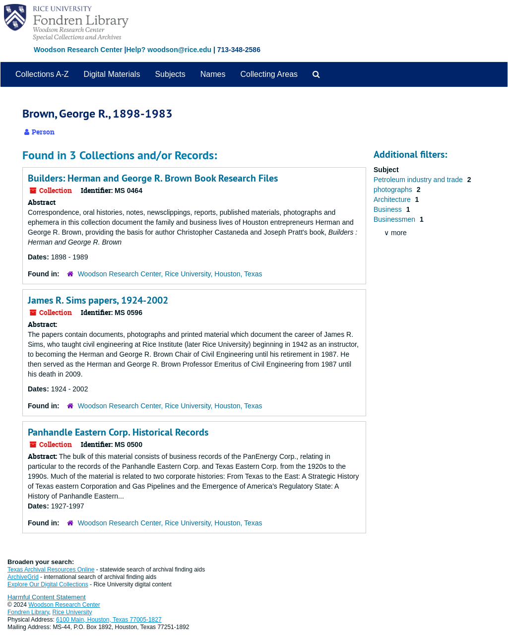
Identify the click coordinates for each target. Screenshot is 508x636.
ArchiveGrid (23, 576)
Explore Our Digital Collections (47, 584)
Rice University (72, 612)
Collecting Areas (269, 74)
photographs (394, 189)
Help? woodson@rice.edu (168, 50)
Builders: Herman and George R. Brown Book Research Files (153, 178)
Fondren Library (28, 612)
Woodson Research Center (78, 50)
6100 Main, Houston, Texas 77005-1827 (109, 619)
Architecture (393, 199)
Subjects (170, 74)
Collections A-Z (42, 74)
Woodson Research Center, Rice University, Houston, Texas (170, 274)
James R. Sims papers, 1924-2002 (98, 300)
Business (389, 209)
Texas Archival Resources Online (50, 569)
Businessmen (395, 219)
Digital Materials (112, 74)
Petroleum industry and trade (419, 180)
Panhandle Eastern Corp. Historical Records (118, 432)
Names (213, 74)
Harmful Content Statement (46, 597)
